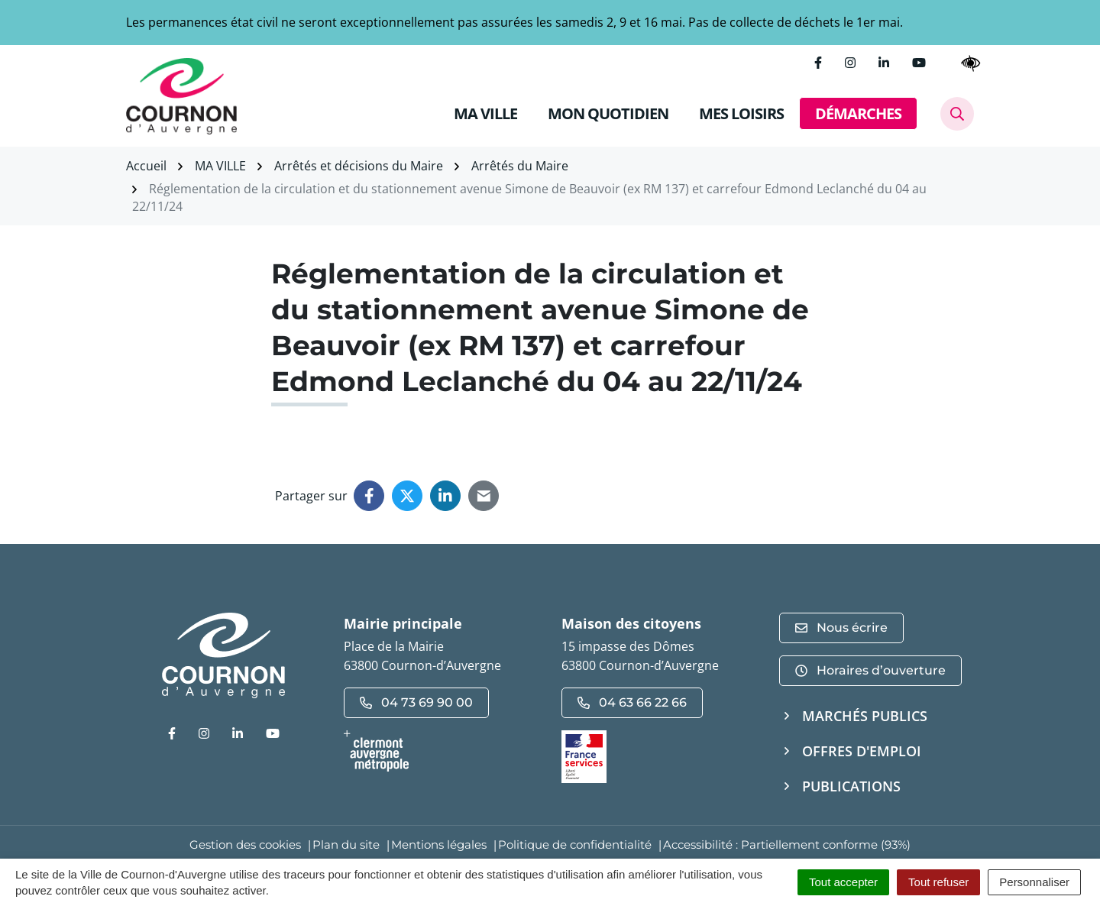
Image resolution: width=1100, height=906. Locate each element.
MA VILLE (485, 113)
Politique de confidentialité (575, 844)
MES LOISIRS (741, 113)
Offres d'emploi (861, 751)
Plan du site (346, 844)
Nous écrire (841, 627)
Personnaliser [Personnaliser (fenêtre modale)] (1034, 881)
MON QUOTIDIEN (608, 113)
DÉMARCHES (858, 113)
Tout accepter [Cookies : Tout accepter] (843, 881)
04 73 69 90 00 (416, 702)
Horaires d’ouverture (870, 670)
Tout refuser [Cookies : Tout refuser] (938, 881)
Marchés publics (864, 716)
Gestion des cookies (245, 844)
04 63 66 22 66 (632, 702)
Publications (851, 786)
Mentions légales (439, 844)
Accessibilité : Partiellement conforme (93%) (787, 844)
